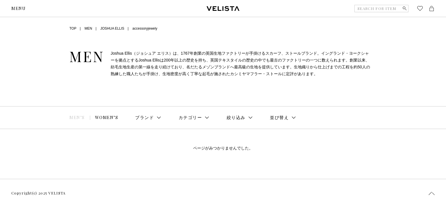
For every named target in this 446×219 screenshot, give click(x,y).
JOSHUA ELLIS (112, 28)
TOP (72, 28)
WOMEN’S (106, 117)
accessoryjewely (145, 28)
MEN (88, 28)
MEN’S (77, 117)
